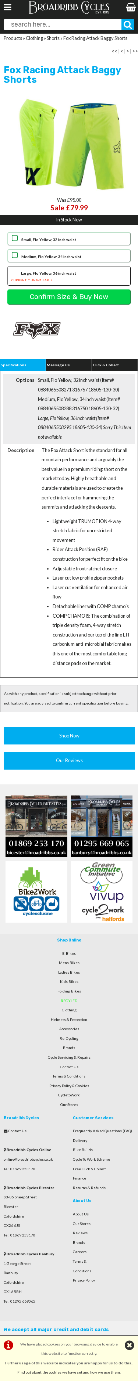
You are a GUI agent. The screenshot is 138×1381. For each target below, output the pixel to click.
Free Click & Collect (89, 1169)
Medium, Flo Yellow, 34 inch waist (51, 256)
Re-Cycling (69, 1038)
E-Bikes (69, 953)
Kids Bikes (69, 981)
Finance (79, 1178)
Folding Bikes (69, 991)
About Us (81, 1214)
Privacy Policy (84, 1280)
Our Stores (69, 1104)
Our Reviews (69, 760)
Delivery (80, 1140)
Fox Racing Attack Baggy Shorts (95, 38)
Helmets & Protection (69, 1019)
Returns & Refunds (89, 1187)
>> (135, 51)
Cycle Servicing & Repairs (69, 1057)
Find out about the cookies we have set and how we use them (68, 1372)
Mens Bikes (69, 962)
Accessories (69, 1029)
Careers (79, 1251)
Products (13, 38)
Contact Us (69, 1067)
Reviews (80, 1233)
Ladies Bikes (69, 972)
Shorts (53, 38)
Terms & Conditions (69, 1076)
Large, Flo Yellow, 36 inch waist (69, 277)
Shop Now (69, 736)
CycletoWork (69, 1095)
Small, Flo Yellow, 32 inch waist (48, 239)
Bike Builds (83, 1149)
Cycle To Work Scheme (91, 1159)
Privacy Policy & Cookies (69, 1085)
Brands (69, 1047)
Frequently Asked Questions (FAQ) (102, 1131)
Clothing (34, 38)
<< (114, 51)
